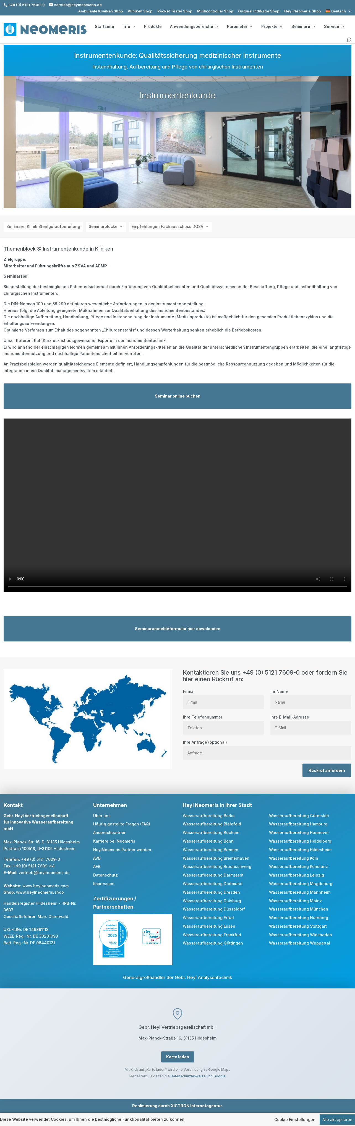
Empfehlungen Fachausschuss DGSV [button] (167, 226)
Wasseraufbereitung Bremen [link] (210, 849)
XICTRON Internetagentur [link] (196, 1105)
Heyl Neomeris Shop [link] (302, 11)
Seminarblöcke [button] (103, 226)
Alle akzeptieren (337, 1119)
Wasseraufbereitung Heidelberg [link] (300, 841)
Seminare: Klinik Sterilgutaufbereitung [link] (43, 226)
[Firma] (223, 702)
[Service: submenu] (342, 26)
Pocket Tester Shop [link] (174, 11)
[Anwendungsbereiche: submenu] (216, 26)
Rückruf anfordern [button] (327, 770)
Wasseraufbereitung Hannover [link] (299, 832)
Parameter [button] (239, 26)
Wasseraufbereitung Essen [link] (209, 926)
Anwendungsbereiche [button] (194, 26)
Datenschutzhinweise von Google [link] (198, 1076)
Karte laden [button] (177, 1056)
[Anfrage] (267, 753)
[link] (338, 11)
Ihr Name (310, 696)
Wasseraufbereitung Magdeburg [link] (300, 883)
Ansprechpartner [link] (109, 832)
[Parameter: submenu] (251, 26)
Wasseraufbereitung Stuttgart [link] (298, 926)
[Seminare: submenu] (313, 26)
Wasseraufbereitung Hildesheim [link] (300, 849)
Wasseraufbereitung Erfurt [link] (208, 917)
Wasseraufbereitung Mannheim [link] (299, 892)
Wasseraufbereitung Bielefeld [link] (212, 824)
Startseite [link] (104, 26)
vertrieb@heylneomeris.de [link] (44, 872)
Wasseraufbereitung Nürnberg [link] (298, 917)
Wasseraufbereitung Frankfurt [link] (212, 934)
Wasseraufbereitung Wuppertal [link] (299, 943)
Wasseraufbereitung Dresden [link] (211, 892)
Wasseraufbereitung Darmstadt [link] (213, 875)
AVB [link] (97, 858)
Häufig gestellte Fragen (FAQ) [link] (121, 824)
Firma (223, 696)
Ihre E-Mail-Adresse (310, 722)
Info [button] (128, 26)
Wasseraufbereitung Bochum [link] (211, 832)
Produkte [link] (153, 26)
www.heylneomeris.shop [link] (40, 892)
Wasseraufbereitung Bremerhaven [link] (216, 858)
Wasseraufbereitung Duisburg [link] (212, 900)
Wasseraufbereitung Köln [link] (293, 858)
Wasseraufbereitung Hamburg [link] (298, 824)
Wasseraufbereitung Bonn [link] (208, 841)
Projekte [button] (271, 26)
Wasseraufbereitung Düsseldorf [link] (214, 909)
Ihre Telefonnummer (223, 722)
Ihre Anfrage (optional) (267, 747)
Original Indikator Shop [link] (258, 11)
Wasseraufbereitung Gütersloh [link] (299, 815)
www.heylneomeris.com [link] (45, 885)
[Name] (310, 702)
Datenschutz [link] (105, 875)
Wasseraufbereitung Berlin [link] (209, 815)
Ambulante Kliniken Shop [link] (100, 11)
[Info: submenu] (133, 26)
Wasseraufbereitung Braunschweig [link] (217, 866)
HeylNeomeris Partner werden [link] (122, 849)
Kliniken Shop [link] (140, 11)
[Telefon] (223, 728)
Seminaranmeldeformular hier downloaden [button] (177, 628)
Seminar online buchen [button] (177, 396)
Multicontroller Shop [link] (215, 11)
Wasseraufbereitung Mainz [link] (295, 900)
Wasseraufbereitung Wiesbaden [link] (300, 934)
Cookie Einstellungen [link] (294, 1119)
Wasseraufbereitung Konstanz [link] (298, 866)
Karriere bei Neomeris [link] (114, 841)
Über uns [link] (102, 815)
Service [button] (334, 26)
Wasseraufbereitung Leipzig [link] (296, 875)
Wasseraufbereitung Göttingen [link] (213, 943)
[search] (348, 40)
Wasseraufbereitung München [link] (298, 909)
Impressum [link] (103, 883)
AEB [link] (96, 866)
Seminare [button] (303, 26)
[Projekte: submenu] (281, 26)
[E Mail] (310, 728)
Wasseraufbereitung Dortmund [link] (212, 883)
